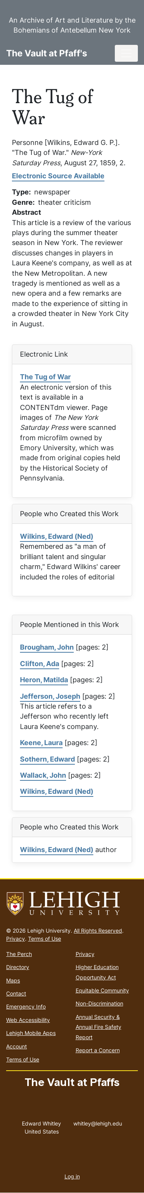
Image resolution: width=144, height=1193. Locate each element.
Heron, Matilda (44, 680)
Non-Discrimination (99, 1003)
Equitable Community (102, 990)
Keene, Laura (41, 742)
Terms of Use (44, 938)
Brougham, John (47, 647)
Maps (13, 980)
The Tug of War (45, 377)
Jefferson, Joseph (50, 696)
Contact (16, 993)
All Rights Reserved (98, 930)
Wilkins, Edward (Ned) (56, 536)
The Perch (19, 954)
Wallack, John (43, 775)
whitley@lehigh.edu (97, 1121)
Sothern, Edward (47, 759)
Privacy (15, 938)
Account (16, 1046)
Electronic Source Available (58, 176)
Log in (72, 1176)
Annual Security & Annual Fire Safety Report (98, 1027)
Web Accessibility (28, 1020)
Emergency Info (26, 1006)
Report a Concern (98, 1050)
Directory (17, 967)
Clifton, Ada (39, 663)
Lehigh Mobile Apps (31, 1033)
